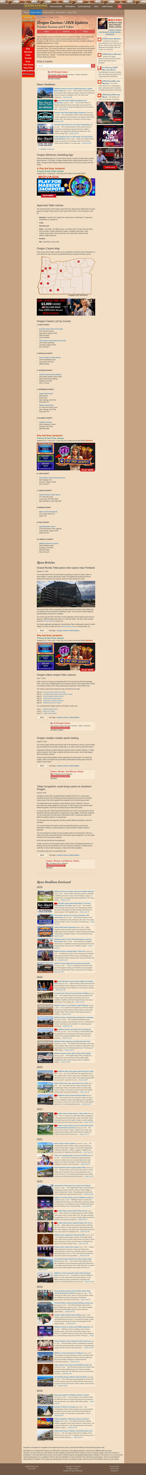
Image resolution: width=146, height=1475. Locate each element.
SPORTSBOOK (115, 32)
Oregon (26, 12)
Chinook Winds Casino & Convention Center (57, 694)
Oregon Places (61, 12)
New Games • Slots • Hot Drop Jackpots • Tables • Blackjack (70, 726)
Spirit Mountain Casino (68, 626)
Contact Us (114, 1471)
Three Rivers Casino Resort (52, 698)
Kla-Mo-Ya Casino (49, 711)
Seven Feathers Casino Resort (53, 696)
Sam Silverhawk (77, 1471)
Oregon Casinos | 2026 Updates (68, 630)
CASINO (111, 30)
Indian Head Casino (50, 713)
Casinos (66, 32)
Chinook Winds (48, 621)
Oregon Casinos (35, 12)
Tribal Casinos (41, 17)
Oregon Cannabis (48, 12)
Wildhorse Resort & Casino (52, 703)
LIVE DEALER (104, 32)
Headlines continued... (47, 149)
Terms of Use (114, 1468)
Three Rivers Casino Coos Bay (53, 700)
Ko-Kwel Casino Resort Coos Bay (54, 692)
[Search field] (64, 66)
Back (42, 630)
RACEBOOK (110, 34)
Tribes (85, 32)
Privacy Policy (114, 1466)
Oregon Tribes (72, 12)
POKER (118, 30)
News (46, 32)
